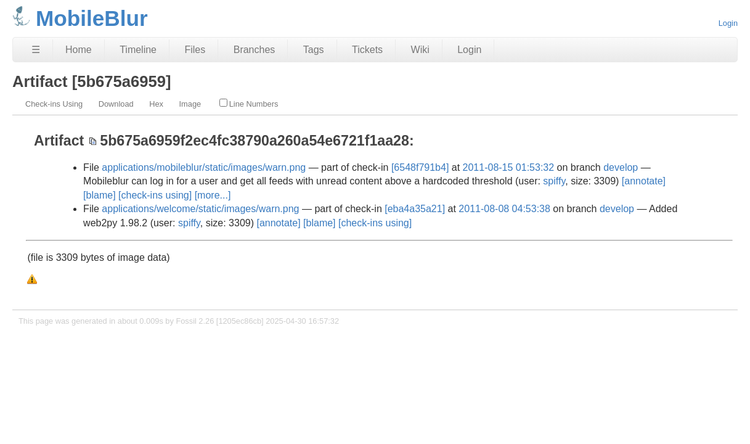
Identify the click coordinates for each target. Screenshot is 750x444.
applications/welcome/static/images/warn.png (200, 209)
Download (116, 104)
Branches (254, 49)
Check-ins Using (54, 104)
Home (78, 49)
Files (194, 49)
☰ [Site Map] (35, 49)
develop (620, 167)
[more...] (213, 195)
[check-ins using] (155, 195)
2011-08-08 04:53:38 (504, 209)
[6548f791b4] (420, 167)
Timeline (138, 49)
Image (190, 104)
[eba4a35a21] (415, 209)
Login (728, 23)
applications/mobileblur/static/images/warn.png (204, 167)
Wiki (420, 49)
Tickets (367, 49)
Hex (156, 104)
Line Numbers (249, 104)
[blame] (99, 195)
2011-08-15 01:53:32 (509, 167)
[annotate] (644, 181)
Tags (313, 49)
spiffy (554, 181)
